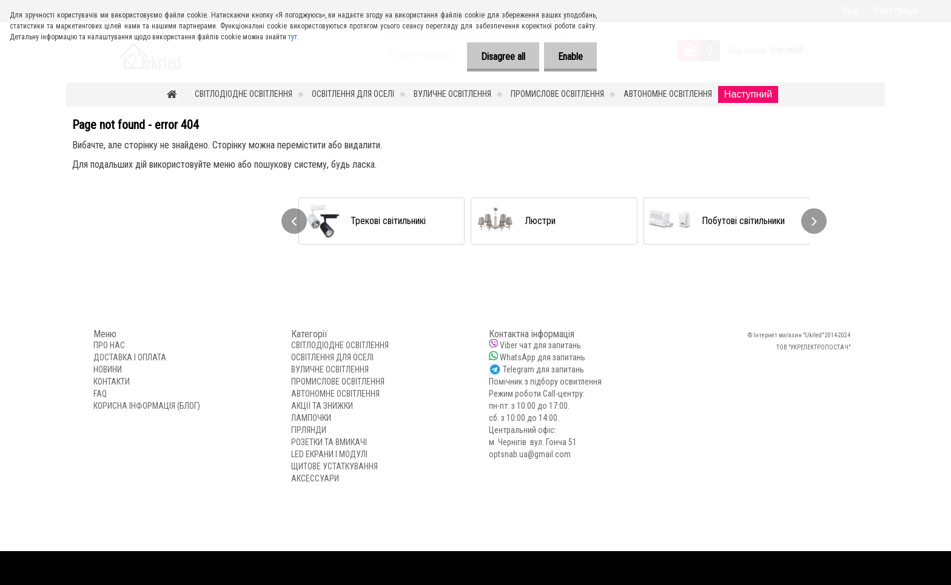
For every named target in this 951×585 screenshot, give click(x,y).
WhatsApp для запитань (542, 357)
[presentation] (294, 221)
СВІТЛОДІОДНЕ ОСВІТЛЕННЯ (243, 94)
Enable (569, 56)
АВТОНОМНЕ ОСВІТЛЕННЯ (667, 94)
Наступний (748, 94)
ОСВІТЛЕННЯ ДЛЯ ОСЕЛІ (353, 94)
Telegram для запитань (543, 369)
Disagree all (499, 56)
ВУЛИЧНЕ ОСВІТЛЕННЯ (452, 94)
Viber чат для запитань (540, 345)
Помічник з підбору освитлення (545, 381)
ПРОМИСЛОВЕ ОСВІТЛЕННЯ (557, 94)
